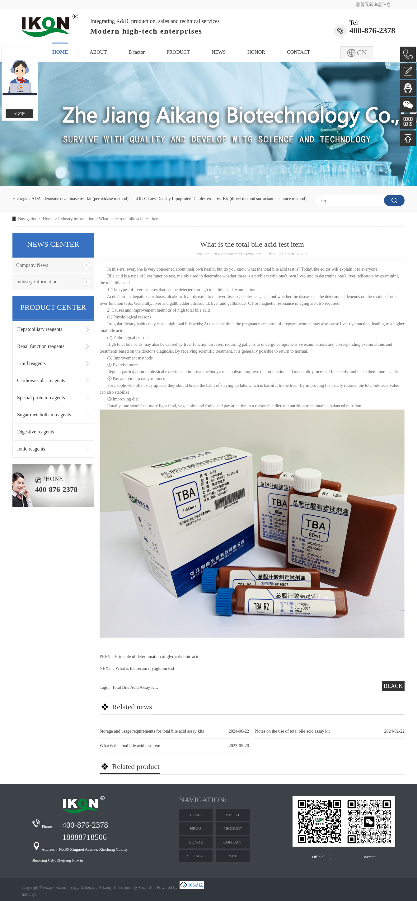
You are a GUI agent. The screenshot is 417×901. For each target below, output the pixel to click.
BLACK (393, 686)
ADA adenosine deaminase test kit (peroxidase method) (80, 198)
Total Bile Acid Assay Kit (134, 687)
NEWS (219, 52)
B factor (137, 52)
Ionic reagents (31, 448)
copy (75, 887)
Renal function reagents (40, 346)
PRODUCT (178, 52)
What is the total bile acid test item (129, 219)
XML (232, 855)
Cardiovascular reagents (41, 380)
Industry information (76, 219)
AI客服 (19, 114)
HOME (60, 52)
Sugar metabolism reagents (44, 414)
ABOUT (98, 52)
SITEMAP (195, 855)
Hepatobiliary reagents (39, 329)
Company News (32, 265)
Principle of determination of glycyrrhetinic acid (157, 656)
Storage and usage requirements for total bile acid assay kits (152, 731)
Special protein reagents (41, 397)
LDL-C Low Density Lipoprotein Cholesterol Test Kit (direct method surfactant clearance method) (220, 198)
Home (48, 219)
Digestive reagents (35, 431)
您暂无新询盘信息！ (375, 4)
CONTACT (298, 52)
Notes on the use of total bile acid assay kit (292, 731)
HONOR (256, 52)
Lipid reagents (31, 363)
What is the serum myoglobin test (144, 668)
